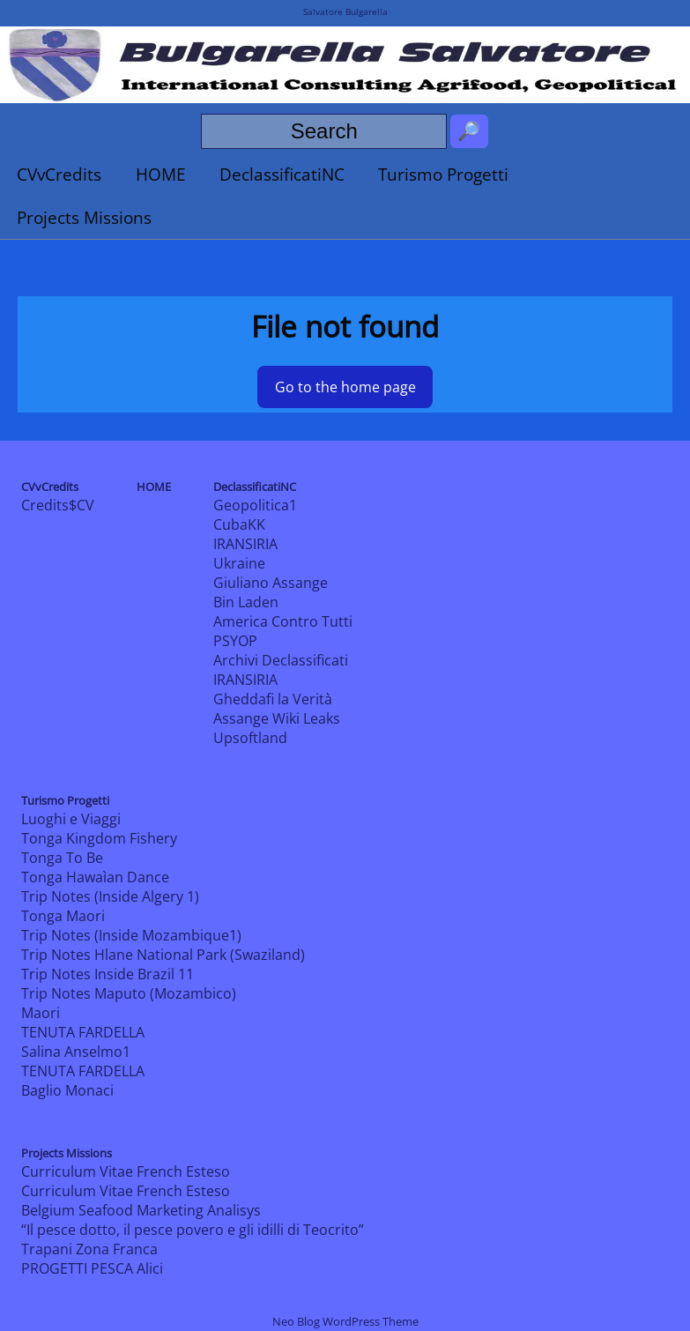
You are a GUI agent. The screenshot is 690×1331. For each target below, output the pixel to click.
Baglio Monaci (67, 1090)
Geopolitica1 (255, 505)
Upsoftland (250, 737)
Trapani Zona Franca (89, 1249)
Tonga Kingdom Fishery (99, 838)
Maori (40, 1012)
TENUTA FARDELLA (83, 1032)
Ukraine (239, 563)
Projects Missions (84, 217)
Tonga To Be (62, 857)
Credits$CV (57, 505)
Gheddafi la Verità (272, 699)
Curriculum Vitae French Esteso (125, 1171)
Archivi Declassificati (280, 660)
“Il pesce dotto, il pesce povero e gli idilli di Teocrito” (192, 1229)
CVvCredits (59, 174)
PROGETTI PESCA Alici (92, 1268)
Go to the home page (345, 387)
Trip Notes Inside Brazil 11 (107, 974)
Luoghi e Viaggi (71, 819)
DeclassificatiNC (282, 174)
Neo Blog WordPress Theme (345, 1321)
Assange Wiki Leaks (276, 718)
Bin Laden (245, 602)
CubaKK (239, 524)
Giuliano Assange (270, 582)
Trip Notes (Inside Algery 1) (110, 896)
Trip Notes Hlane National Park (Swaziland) (163, 954)
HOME (161, 174)
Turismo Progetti (443, 174)
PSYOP (235, 641)
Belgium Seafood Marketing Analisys (141, 1210)
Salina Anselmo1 (75, 1051)
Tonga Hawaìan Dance (95, 877)
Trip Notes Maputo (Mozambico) (128, 993)
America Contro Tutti (282, 621)
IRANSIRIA (245, 544)
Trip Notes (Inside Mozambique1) (131, 935)
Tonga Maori (63, 916)
